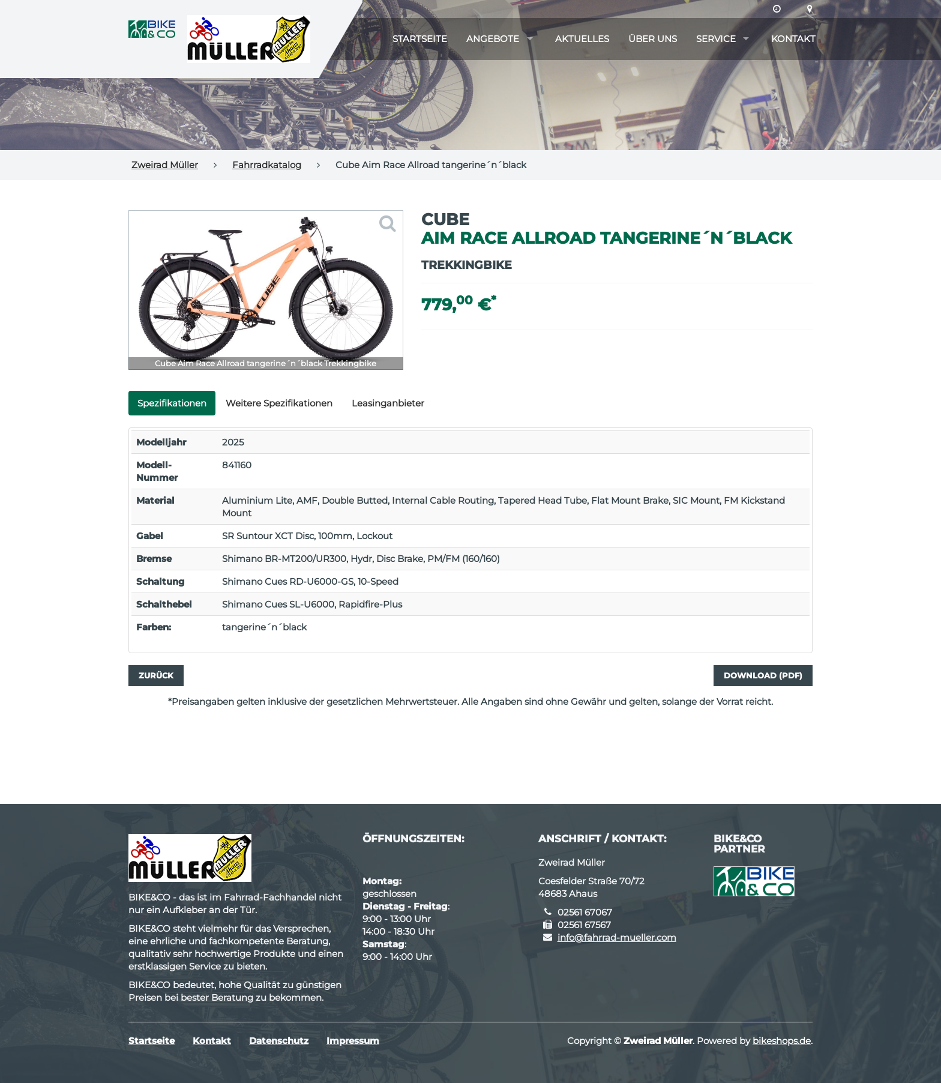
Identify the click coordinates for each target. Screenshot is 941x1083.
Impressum (352, 1040)
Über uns (652, 38)
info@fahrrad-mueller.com (617, 937)
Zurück (156, 675)
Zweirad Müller (164, 164)
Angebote (492, 38)
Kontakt (793, 38)
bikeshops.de (782, 1040)
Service (716, 38)
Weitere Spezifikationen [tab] (279, 403)
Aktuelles (582, 38)
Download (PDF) (763, 675)
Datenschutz (278, 1040)
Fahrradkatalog (266, 164)
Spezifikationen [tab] (171, 403)
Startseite (419, 38)
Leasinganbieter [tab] (388, 403)
